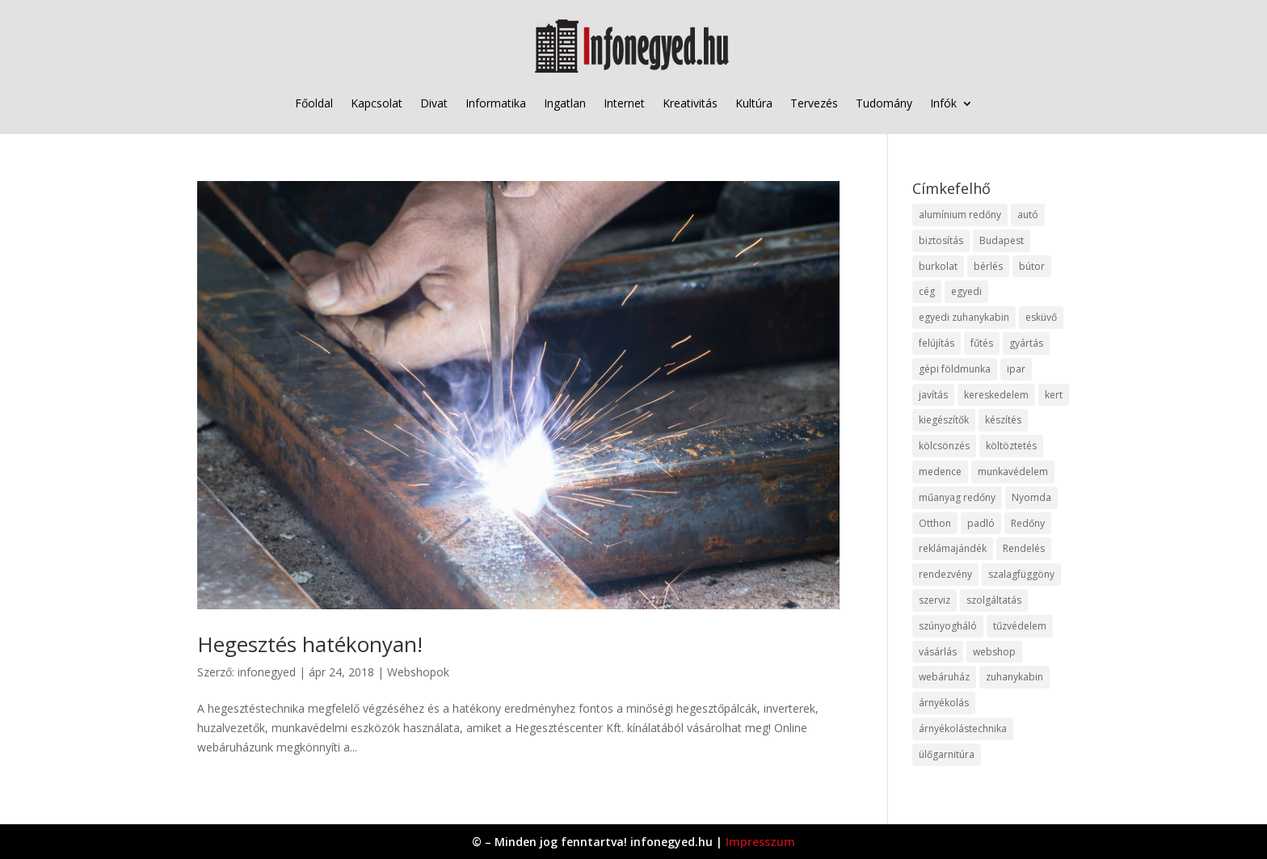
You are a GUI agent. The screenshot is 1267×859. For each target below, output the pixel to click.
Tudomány (884, 103)
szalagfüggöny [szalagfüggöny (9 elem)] (1021, 574)
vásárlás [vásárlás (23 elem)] (938, 652)
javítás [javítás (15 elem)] (933, 395)
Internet (624, 103)
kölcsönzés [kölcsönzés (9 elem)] (944, 446)
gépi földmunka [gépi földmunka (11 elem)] (955, 369)
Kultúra (753, 103)
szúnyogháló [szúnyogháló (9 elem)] (948, 626)
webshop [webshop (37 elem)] (994, 652)
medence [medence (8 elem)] (940, 471)
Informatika (495, 103)
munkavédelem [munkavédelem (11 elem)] (1013, 471)
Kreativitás (690, 103)
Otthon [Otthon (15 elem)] (935, 523)
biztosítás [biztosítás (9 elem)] (941, 240)
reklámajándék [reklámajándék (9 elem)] (953, 548)
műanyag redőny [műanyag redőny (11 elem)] (957, 497)
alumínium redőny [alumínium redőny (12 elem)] (960, 214)
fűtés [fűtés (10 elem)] (981, 343)
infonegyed (267, 672)
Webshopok (418, 672)
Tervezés (814, 103)
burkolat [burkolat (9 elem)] (938, 266)
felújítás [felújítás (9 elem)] (936, 343)
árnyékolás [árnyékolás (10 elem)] (944, 703)
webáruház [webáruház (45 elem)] (944, 677)
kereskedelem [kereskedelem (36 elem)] (996, 395)
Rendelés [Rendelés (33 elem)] (1024, 548)
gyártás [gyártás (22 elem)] (1026, 343)
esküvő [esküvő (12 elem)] (1041, 317)
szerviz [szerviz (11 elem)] (934, 600)
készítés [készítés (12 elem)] (1003, 420)
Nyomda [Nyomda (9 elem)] (1031, 497)
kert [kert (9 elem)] (1054, 395)
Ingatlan (565, 103)
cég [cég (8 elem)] (927, 291)
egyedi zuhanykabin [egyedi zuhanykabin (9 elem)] (964, 317)
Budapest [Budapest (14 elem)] (1001, 240)
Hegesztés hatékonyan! (310, 644)
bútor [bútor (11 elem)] (1032, 266)
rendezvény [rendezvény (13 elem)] (945, 574)
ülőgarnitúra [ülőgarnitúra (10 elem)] (946, 754)
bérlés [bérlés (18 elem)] (988, 266)
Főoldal (314, 103)
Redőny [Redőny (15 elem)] (1028, 523)
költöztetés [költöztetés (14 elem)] (1011, 446)
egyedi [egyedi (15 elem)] (966, 291)
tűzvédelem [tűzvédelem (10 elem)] (1019, 626)
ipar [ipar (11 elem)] (1016, 369)
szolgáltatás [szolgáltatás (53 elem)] (993, 600)
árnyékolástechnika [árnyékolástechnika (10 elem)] (963, 728)
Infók (943, 103)
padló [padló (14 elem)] (981, 523)
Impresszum (760, 841)
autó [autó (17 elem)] (1027, 214)
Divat (434, 103)
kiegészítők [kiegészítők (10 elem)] (944, 420)
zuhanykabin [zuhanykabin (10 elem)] (1014, 677)
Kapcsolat (376, 103)
